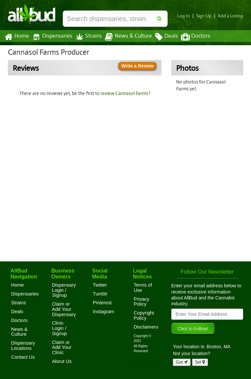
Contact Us (23, 357)
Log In (186, 16)
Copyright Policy (144, 315)
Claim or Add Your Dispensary (64, 309)
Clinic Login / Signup (59, 328)
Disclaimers (146, 327)
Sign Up (205, 16)
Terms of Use (143, 287)
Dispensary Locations (23, 345)
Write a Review (137, 65)
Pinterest (102, 302)
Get (182, 362)
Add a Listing (231, 16)
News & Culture (124, 37)
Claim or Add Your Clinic (61, 347)
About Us (62, 361)
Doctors (190, 37)
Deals (162, 37)
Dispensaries (51, 37)
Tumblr (100, 293)
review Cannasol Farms (125, 93)
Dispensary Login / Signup (64, 290)
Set (200, 362)
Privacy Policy (141, 301)
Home (16, 37)
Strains (86, 37)
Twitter (100, 285)
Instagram (103, 311)
